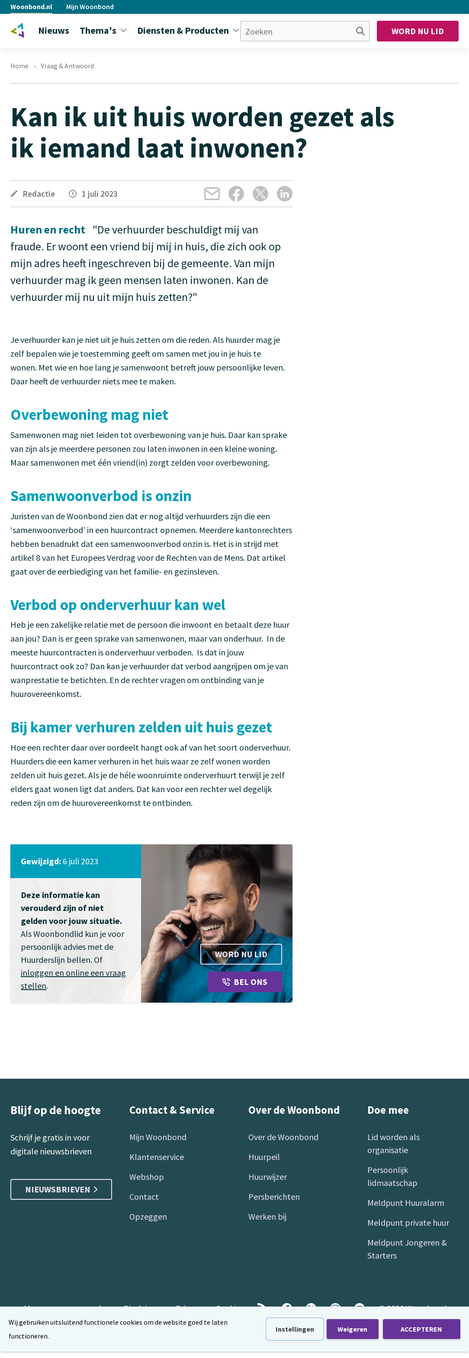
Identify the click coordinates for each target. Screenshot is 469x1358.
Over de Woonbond (283, 1136)
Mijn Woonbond (90, 6)
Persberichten (274, 1196)
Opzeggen (148, 1216)
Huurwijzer (267, 1176)
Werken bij (267, 1216)
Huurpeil (264, 1156)
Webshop (146, 1176)
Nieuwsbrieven (61, 1189)
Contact (144, 1196)
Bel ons (244, 981)
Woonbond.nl (31, 6)
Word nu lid (418, 31)
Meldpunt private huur (408, 1222)
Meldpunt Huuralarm (405, 1202)
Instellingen (295, 1329)
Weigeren (352, 1329)
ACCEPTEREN (421, 1329)
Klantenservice (156, 1156)
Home (19, 65)
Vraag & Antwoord (67, 65)
